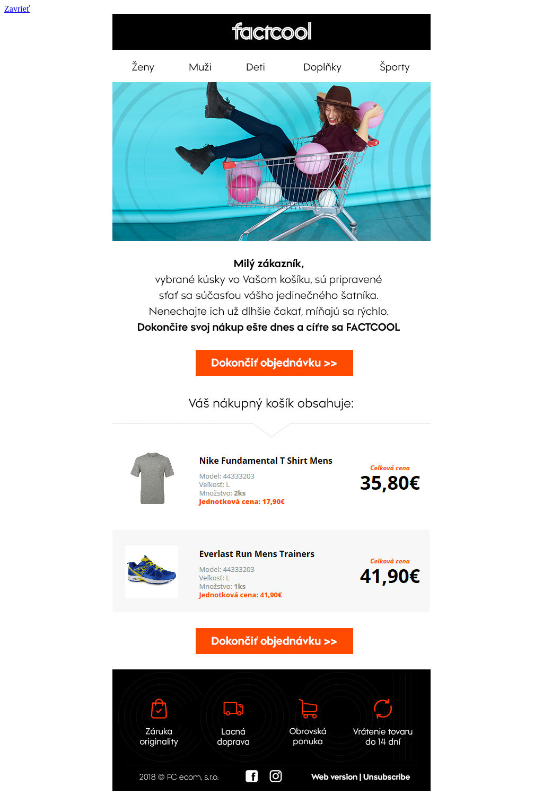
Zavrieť (17, 8)
